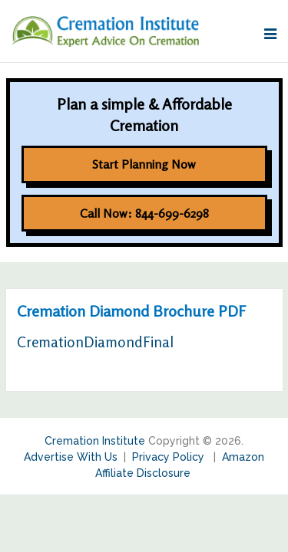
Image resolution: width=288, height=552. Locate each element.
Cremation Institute (95, 441)
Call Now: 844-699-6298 (144, 213)
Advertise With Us (71, 457)
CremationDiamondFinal (95, 341)
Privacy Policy (169, 457)
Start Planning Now (144, 164)
